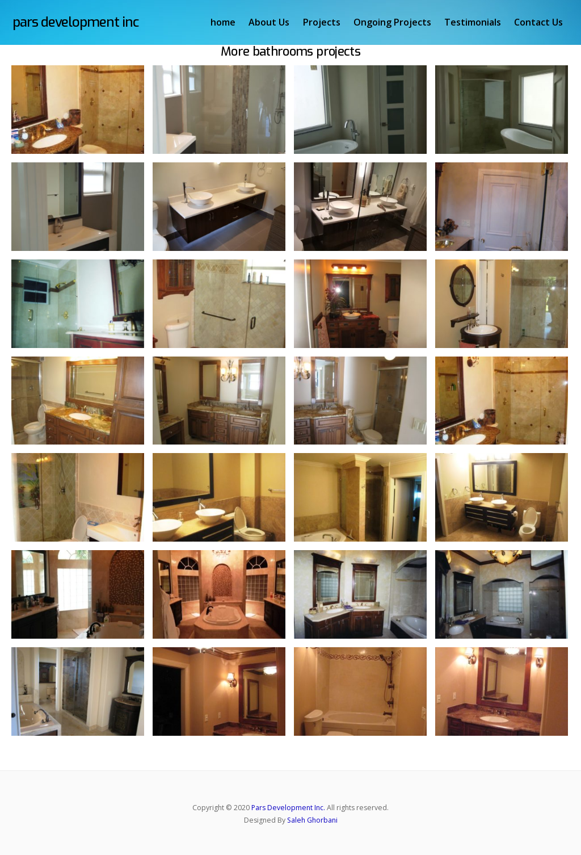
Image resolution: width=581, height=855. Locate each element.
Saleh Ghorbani (312, 820)
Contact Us (539, 22)
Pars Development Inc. (288, 807)
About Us (270, 22)
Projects (322, 22)
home (224, 22)
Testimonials (473, 22)
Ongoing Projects (393, 22)
